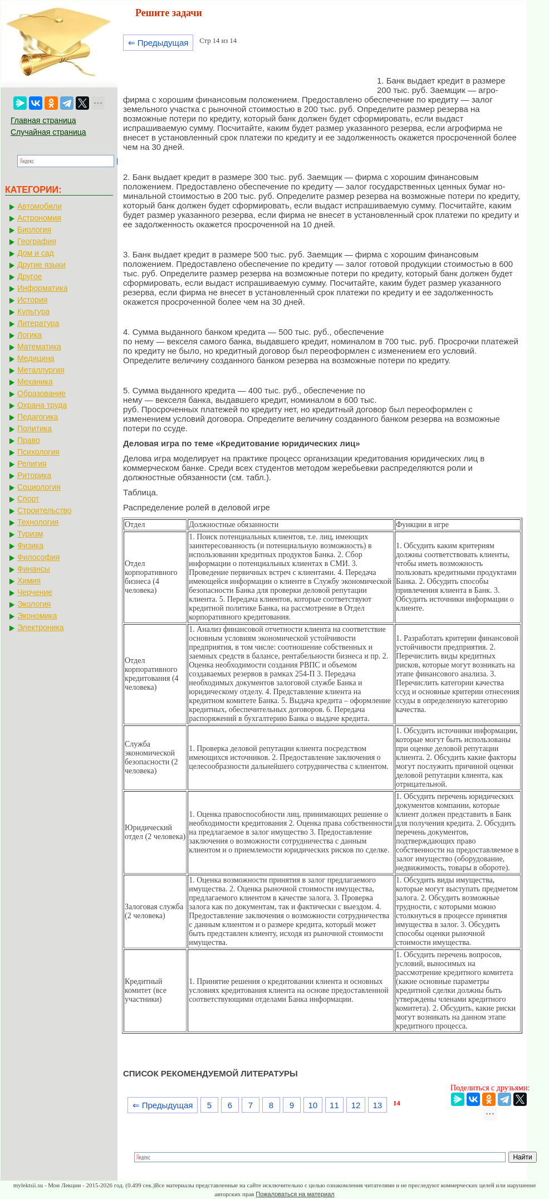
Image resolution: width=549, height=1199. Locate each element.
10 (312, 1105)
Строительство (44, 510)
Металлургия (41, 369)
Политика (34, 428)
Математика (39, 346)
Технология (37, 522)
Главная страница (43, 120)
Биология (34, 229)
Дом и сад (35, 252)
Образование (41, 393)
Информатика (42, 288)
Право (28, 440)
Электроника (40, 627)
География (36, 241)
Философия (38, 557)
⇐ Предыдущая (158, 42)
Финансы (33, 568)
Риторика (34, 475)
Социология (39, 486)
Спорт (28, 498)
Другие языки (41, 264)
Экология (34, 604)
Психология (38, 451)
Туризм (30, 533)
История (32, 299)
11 (334, 1105)
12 (356, 1105)
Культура (33, 311)
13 (377, 1105)
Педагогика (37, 416)
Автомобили (39, 206)
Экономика (37, 615)
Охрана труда (42, 405)
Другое (29, 276)
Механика (35, 381)
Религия (32, 463)
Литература (38, 323)
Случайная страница (48, 132)
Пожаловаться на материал (295, 1194)
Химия (29, 580)
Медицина (36, 358)
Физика (30, 545)
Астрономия (39, 217)
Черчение (34, 592)
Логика (29, 334)
